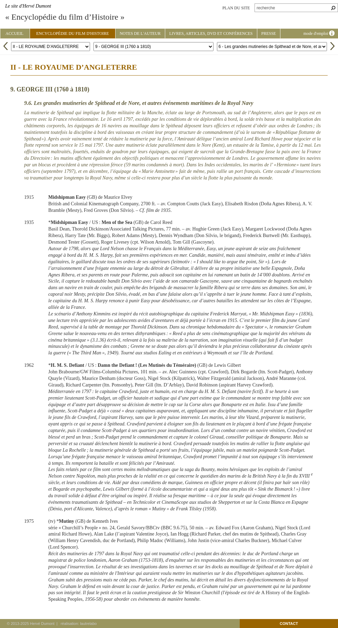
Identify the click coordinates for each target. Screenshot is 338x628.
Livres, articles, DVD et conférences (211, 33)
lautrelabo (88, 623)
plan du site (236, 8)
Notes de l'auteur (140, 33)
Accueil (14, 33)
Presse (268, 33)
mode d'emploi (319, 33)
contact (289, 623)
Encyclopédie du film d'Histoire (72, 33)
